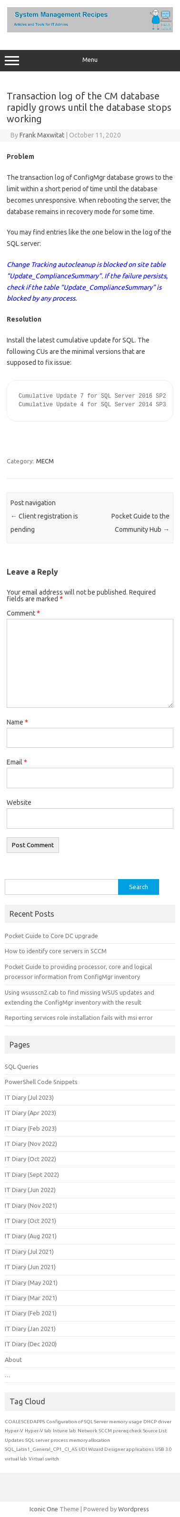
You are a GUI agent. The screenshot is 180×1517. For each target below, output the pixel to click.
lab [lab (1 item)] (72, 1430)
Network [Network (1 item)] (87, 1430)
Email (17, 762)
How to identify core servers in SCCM (56, 951)
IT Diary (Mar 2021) (31, 1297)
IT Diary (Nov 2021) (31, 1205)
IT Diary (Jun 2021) (30, 1266)
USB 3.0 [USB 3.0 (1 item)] (163, 1449)
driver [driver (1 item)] (164, 1421)
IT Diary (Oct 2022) (30, 1158)
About (13, 1359)
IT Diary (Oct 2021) (30, 1220)
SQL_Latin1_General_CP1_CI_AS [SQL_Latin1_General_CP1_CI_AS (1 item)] (41, 1449)
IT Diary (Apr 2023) (30, 1112)
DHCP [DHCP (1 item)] (150, 1421)
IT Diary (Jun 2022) (30, 1189)
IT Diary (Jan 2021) (30, 1328)
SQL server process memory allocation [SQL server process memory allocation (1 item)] (67, 1440)
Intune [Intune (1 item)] (60, 1430)
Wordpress (133, 1509)
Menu (90, 61)
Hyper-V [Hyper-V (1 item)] (14, 1430)
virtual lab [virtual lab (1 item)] (16, 1458)
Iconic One (44, 1509)
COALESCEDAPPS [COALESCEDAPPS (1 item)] (25, 1421)
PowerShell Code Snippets (41, 1081)
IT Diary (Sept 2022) (32, 1174)
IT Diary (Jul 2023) (29, 1097)
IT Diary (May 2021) (31, 1282)
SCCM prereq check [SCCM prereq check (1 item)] (120, 1430)
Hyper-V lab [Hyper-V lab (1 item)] (38, 1430)
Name (17, 722)
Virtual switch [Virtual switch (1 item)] (44, 1458)
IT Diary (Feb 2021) (31, 1313)
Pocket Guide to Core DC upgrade (51, 935)
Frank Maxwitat (42, 135)
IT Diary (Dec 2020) (31, 1344)
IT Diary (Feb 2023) (31, 1128)
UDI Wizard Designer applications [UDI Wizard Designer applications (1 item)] (116, 1449)
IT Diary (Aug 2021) (31, 1236)
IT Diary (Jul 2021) (29, 1251)
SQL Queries (22, 1066)
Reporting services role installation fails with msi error (79, 1017)
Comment (23, 613)
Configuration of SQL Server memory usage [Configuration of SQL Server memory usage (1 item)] (94, 1421)
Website (19, 802)
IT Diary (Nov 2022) (31, 1143)
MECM (45, 461)
